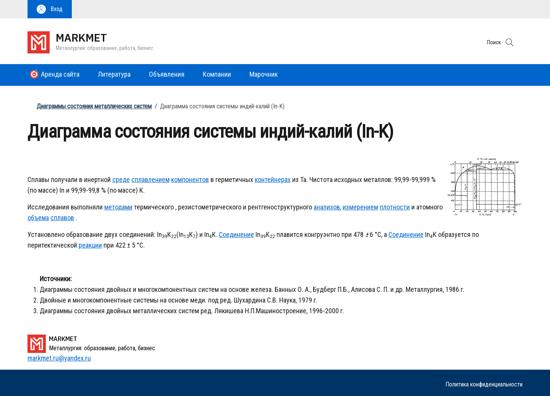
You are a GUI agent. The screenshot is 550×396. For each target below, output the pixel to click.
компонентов (190, 179)
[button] (50, 9)
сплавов (62, 218)
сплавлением (150, 179)
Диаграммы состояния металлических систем (94, 106)
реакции (90, 245)
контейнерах (273, 179)
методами (118, 207)
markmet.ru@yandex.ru (59, 358)
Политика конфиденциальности (483, 384)
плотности (395, 207)
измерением (360, 207)
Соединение (236, 234)
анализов (327, 207)
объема (38, 218)
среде (121, 179)
